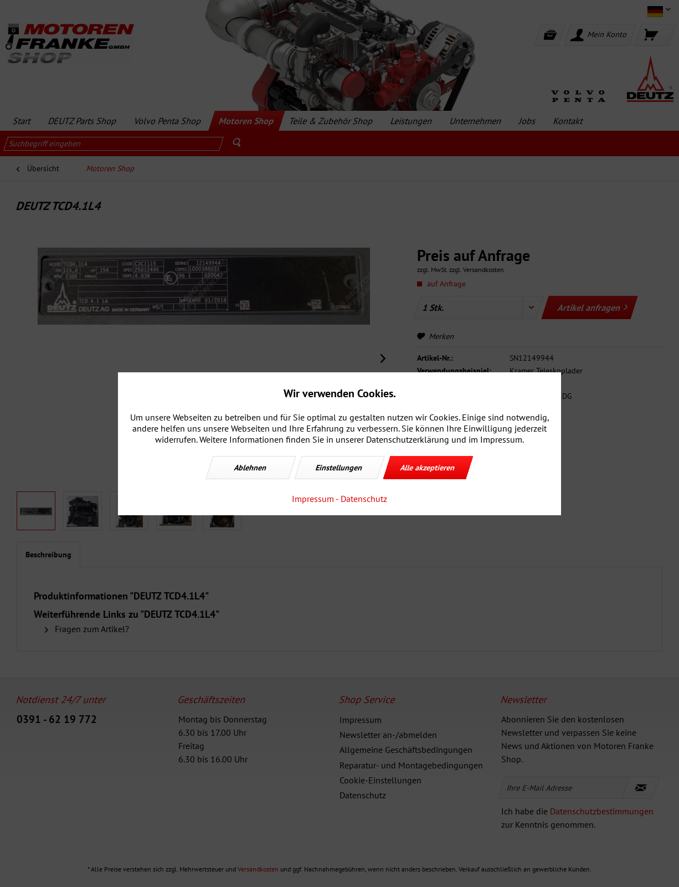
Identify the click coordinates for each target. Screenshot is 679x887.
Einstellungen (339, 468)
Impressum (313, 498)
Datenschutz (364, 498)
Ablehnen (251, 468)
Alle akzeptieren (428, 468)
